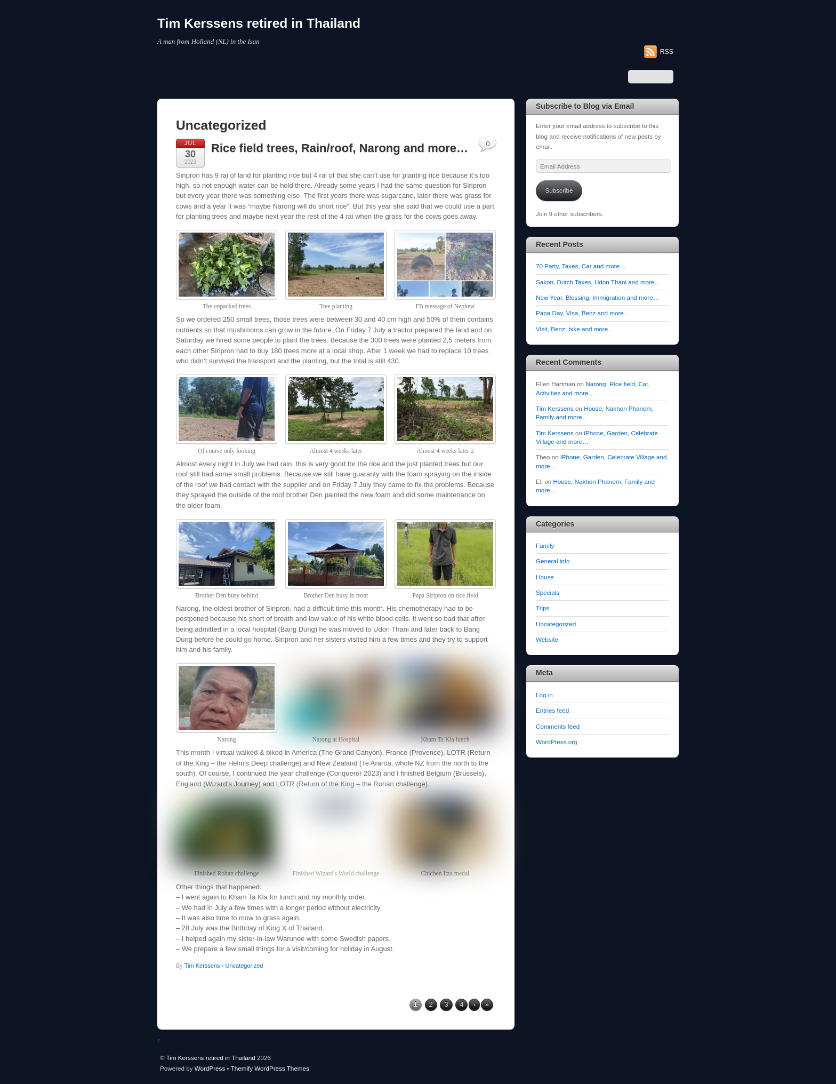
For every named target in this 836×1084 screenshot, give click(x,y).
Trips (542, 607)
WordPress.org (556, 741)
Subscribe (559, 190)
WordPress (210, 1068)
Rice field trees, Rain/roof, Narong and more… (339, 148)
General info (553, 560)
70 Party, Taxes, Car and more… (581, 265)
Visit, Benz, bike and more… (575, 328)
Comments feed (558, 726)
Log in (544, 694)
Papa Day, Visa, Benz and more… (583, 312)
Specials (547, 592)
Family (545, 545)
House (545, 576)
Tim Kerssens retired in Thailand (210, 1057)
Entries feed (552, 710)
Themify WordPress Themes (270, 1068)
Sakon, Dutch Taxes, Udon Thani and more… (598, 281)
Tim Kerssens (202, 965)
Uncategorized (244, 965)
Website (547, 639)
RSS (666, 51)
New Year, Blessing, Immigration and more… (597, 297)
